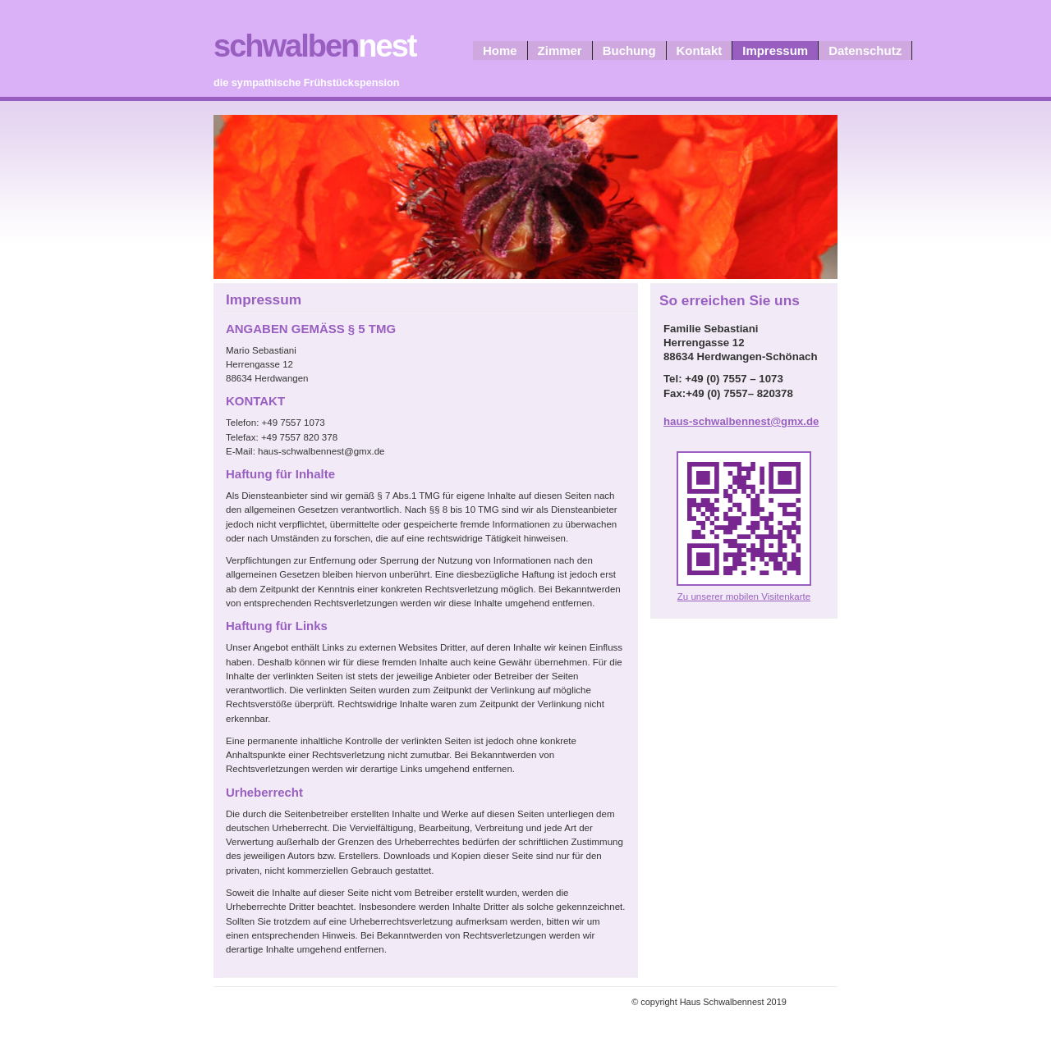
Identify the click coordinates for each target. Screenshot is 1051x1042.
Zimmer (560, 50)
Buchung (629, 50)
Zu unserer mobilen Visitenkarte (743, 596)
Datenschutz (865, 50)
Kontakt (700, 50)
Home (500, 50)
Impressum (775, 50)
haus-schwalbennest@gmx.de (741, 421)
